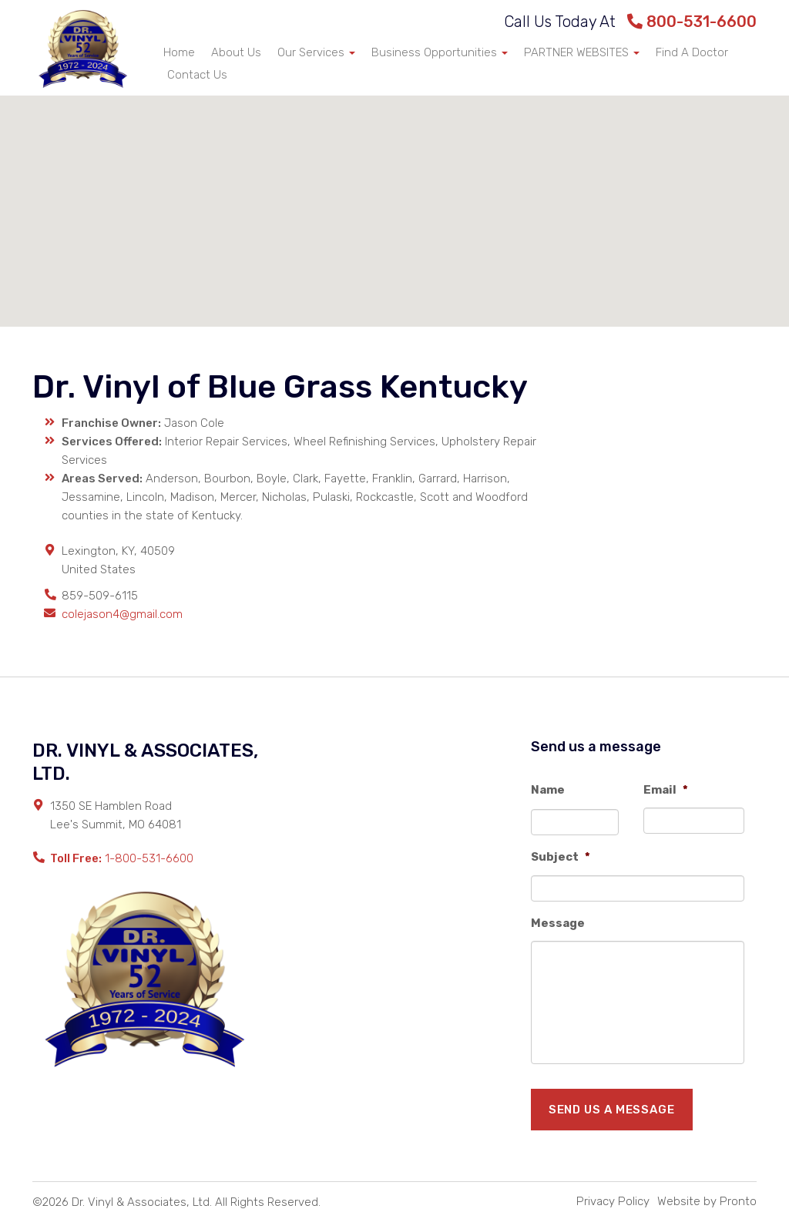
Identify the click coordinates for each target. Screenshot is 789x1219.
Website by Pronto (707, 1201)
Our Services (316, 52)
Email (665, 790)
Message (558, 923)
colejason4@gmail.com (122, 614)
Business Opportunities (439, 52)
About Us (236, 52)
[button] (394, 197)
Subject (560, 857)
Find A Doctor (692, 52)
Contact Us (197, 75)
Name (548, 790)
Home (179, 52)
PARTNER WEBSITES (582, 52)
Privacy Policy (613, 1201)
